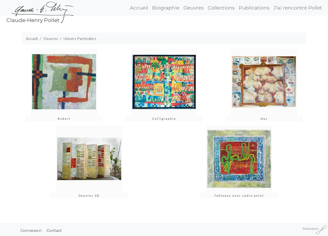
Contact (54, 230)
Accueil (139, 8)
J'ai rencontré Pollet (298, 8)
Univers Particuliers (80, 38)
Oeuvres (193, 8)
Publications (254, 8)
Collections (221, 8)
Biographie (165, 8)
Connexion (31, 230)
